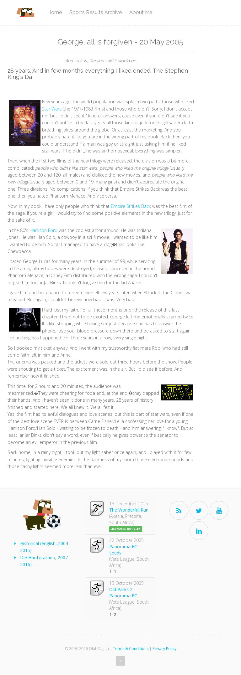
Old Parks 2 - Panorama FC (123, 592)
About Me (140, 12)
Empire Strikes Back (131, 206)
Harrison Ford (44, 230)
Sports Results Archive (95, 12)
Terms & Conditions (130, 648)
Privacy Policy (164, 648)
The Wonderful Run (128, 510)
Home (54, 12)
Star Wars (52, 109)
